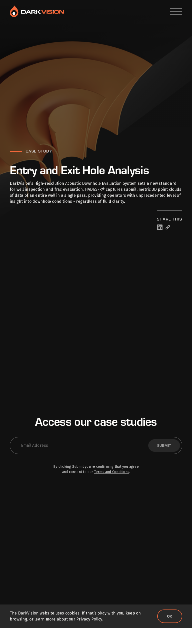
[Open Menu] (176, 11)
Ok (169, 616)
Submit (164, 445)
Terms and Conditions (111, 472)
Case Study (39, 151)
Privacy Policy (89, 619)
